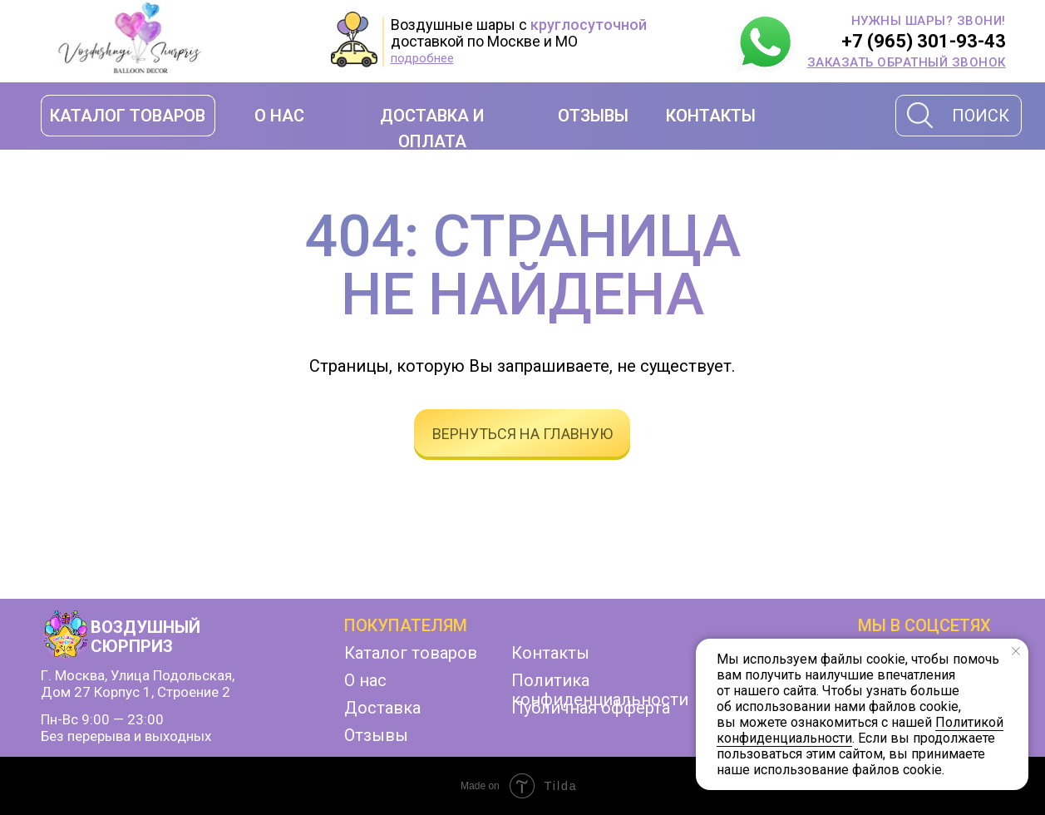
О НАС (279, 116)
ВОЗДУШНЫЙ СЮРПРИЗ (145, 636)
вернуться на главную (522, 433)
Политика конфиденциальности (599, 689)
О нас (365, 680)
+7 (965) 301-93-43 (923, 41)
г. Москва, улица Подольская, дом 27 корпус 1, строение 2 (137, 683)
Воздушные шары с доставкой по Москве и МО (519, 33)
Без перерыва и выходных (126, 736)
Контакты (550, 653)
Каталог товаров (410, 653)
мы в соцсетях (924, 625)
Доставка (382, 708)
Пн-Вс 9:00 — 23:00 (102, 719)
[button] (906, 62)
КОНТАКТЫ (711, 116)
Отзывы (376, 735)
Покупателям (405, 625)
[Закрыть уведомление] (1016, 651)
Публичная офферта (590, 708)
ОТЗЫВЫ (593, 116)
